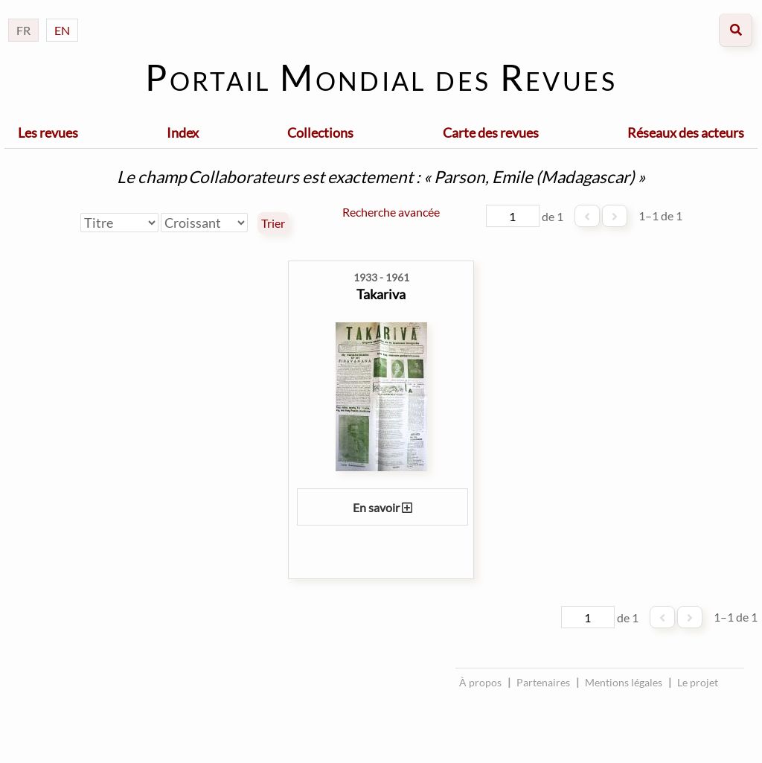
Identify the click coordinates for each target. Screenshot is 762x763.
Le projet (697, 682)
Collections (320, 132)
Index (183, 132)
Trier (273, 223)
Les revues (48, 132)
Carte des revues (491, 132)
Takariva (381, 294)
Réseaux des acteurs (685, 132)
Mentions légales (623, 682)
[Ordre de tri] (204, 222)
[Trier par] (119, 222)
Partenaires (543, 682)
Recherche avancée (391, 212)
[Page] (513, 216)
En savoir (382, 507)
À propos (480, 682)
